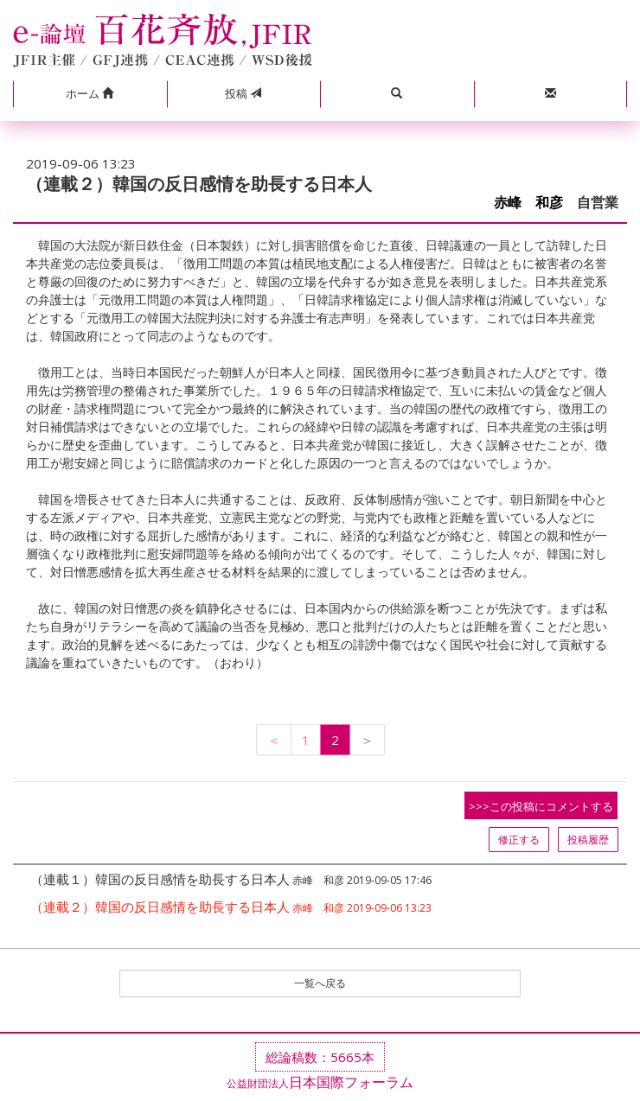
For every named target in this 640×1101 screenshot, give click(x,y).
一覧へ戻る (320, 983)
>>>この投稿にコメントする (541, 806)
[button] (90, 94)
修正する (519, 839)
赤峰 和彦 (528, 202)
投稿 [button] (243, 93)
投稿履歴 (588, 839)
